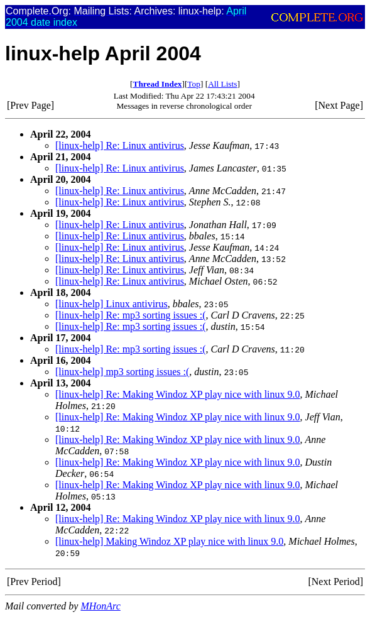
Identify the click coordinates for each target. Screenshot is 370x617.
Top (193, 84)
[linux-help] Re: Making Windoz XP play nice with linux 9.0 (177, 394)
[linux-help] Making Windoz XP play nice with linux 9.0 (169, 541)
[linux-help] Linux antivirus (111, 303)
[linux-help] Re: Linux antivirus (119, 145)
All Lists (222, 84)
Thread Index (157, 84)
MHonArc (100, 606)
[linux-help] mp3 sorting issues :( (122, 371)
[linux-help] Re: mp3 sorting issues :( (130, 315)
